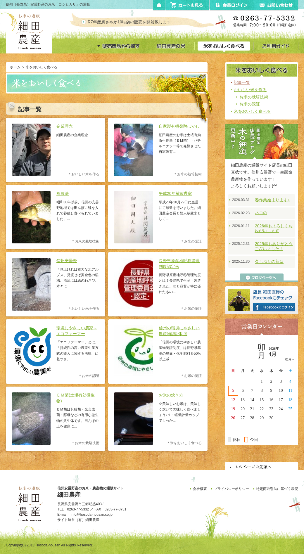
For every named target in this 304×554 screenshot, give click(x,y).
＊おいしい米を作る (83, 174)
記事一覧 (242, 82)
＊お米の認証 (191, 241)
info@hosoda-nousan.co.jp (92, 515)
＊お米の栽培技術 (188, 174)
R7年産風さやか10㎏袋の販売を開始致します (133, 22)
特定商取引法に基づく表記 (277, 489)
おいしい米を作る (250, 89)
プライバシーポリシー (231, 489)
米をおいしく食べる (252, 111)
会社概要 (200, 489)
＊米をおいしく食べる (184, 443)
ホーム (15, 67)
